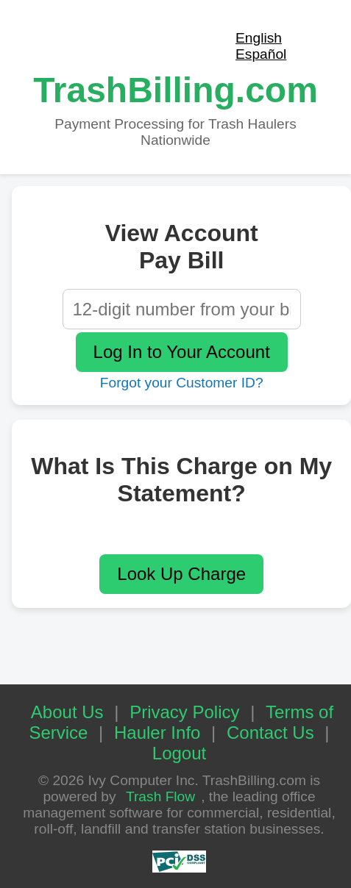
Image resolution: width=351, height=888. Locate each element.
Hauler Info (157, 732)
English (258, 38)
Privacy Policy (184, 712)
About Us (67, 712)
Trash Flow (160, 796)
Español (260, 54)
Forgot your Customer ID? (181, 382)
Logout (179, 753)
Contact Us (270, 732)
